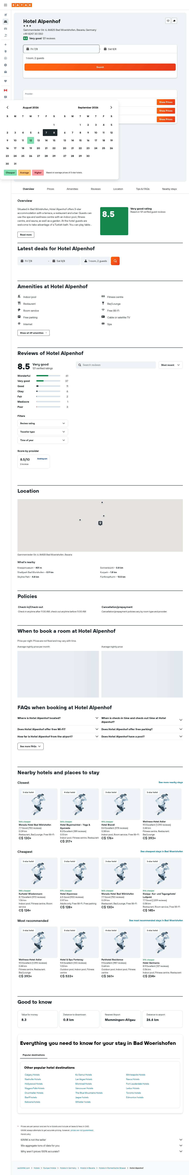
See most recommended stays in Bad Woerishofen (156, 920)
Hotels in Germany (68, 1168)
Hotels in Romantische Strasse (112, 1168)
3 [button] (50, 86)
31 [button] (50, 118)
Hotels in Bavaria (87, 1168)
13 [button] (73, 94)
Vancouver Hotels (84, 1088)
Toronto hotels (133, 1092)
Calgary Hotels (32, 1074)
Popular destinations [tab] (34, 1054)
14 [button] (81, 94)
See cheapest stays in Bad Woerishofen (162, 851)
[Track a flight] (5, 58)
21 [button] (81, 102)
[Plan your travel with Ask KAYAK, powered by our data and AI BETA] (5, 44)
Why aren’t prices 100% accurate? (102, 1151)
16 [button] (42, 102)
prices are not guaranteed (82, 1130)
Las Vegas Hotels (83, 1079)
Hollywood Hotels (33, 1083)
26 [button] (65, 110)
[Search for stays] (5, 21)
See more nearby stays (171, 782)
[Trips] (5, 81)
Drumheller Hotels (34, 1092)
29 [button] (89, 110)
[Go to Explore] (5, 51)
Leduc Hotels (132, 1088)
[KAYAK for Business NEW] (5, 72)
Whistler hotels (82, 1101)
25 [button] (58, 110)
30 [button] (42, 118)
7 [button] (81, 86)
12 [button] (66, 94)
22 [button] (89, 102)
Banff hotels (31, 1097)
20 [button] (73, 102)
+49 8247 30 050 (33, 33)
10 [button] (50, 94)
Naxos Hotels (132, 1079)
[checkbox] (34, 461)
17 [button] (50, 102)
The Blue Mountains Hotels (88, 1092)
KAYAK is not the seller (102, 1140)
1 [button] (89, 79)
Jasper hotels (81, 1097)
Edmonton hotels (134, 1097)
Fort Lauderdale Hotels (137, 1083)
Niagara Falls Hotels (34, 1088)
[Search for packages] (5, 35)
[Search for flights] (5, 15)
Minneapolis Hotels (135, 1074)
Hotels (37, 1168)
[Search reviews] (118, 365)
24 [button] (50, 110)
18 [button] (58, 102)
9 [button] (42, 94)
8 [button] (89, 86)
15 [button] (89, 94)
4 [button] (58, 86)
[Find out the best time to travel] (5, 65)
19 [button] (66, 102)
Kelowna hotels (32, 1101)
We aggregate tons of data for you (102, 1145)
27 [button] (73, 110)
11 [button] (58, 94)
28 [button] (81, 110)
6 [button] (73, 86)
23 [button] (42, 110)
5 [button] (66, 86)
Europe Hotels (49, 1168)
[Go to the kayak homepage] (22, 5)
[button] (5, 5)
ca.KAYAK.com (24, 1168)
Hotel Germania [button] (151, 962)
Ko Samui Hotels (83, 1074)
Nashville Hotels (33, 1079)
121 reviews (49, 38)
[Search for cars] (5, 28)
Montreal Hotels (83, 1083)
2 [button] (42, 86)
